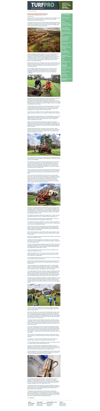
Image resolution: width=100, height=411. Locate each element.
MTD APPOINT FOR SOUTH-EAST (66, 43)
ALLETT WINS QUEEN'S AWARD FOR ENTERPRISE (66, 28)
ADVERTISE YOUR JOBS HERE (66, 62)
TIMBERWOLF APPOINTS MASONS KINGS (66, 56)
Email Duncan (40, 405)
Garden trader (65, 76)
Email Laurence (62, 405)
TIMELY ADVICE (65, 19)
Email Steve (30, 405)
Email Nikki (49, 405)
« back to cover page (31, 11)
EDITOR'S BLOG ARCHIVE (65, 72)
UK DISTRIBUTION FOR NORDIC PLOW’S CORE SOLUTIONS (66, 38)
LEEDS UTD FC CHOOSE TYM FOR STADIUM (66, 47)
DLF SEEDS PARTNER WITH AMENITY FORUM (66, 51)
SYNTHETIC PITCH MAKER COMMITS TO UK (67, 33)
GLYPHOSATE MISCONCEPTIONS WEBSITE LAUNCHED (67, 24)
